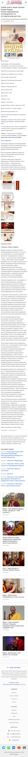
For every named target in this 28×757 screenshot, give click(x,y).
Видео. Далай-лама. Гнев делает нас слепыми (11, 654)
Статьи (14, 702)
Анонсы (12, 695)
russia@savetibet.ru (15, 734)
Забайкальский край (14, 719)
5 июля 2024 (4, 430)
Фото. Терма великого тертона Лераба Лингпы (11, 569)
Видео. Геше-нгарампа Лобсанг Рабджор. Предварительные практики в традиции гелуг (13, 625)
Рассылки (14, 699)
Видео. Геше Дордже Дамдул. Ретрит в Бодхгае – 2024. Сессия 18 (13, 510)
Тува (14, 716)
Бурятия (14, 710)
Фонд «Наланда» (15, 667)
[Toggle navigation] (2, 2)
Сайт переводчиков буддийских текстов (14, 684)
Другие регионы (14, 722)
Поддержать (15, 740)
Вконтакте (21, 438)
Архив (16, 695)
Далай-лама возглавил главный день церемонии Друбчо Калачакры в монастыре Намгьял (12, 540)
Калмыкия (14, 713)
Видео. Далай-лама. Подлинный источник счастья (13, 596)
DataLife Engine (14, 754)
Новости (14, 692)
